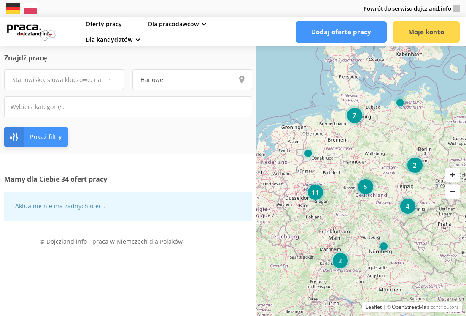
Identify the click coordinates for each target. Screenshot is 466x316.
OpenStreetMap (410, 307)
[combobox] (128, 106)
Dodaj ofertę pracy (341, 31)
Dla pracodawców (173, 24)
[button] (452, 175)
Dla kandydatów (109, 39)
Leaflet (374, 307)
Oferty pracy (104, 24)
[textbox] (44, 106)
